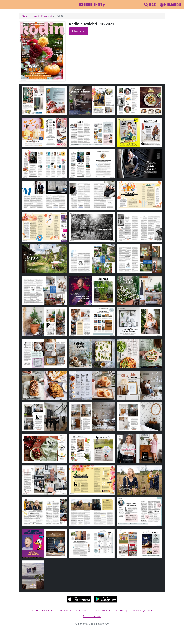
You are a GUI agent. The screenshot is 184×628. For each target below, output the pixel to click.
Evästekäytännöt (142, 610)
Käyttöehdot (82, 610)
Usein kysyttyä (103, 610)
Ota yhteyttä (63, 610)
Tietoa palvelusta (42, 610)
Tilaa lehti (79, 31)
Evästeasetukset (92, 616)
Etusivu (26, 16)
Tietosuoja (122, 610)
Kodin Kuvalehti (43, 16)
